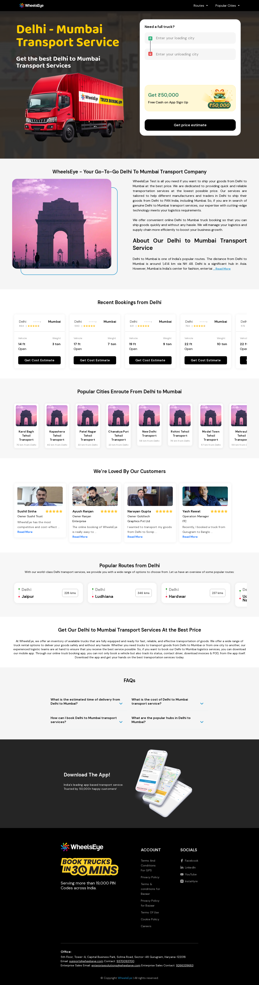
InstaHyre (189, 881)
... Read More (222, 268)
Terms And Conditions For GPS (148, 865)
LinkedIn (188, 867)
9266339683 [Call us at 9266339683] (184, 965)
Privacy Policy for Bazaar (150, 903)
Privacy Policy (150, 877)
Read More (25, 532)
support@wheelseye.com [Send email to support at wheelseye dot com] (86, 961)
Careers (146, 926)
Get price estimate (190, 125)
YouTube (188, 874)
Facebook (189, 860)
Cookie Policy (150, 919)
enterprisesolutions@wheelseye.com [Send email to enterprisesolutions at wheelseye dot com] (115, 965)
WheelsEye (125, 978)
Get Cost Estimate (39, 360)
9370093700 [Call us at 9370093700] (125, 961)
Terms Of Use (150, 912)
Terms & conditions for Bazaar (150, 889)
